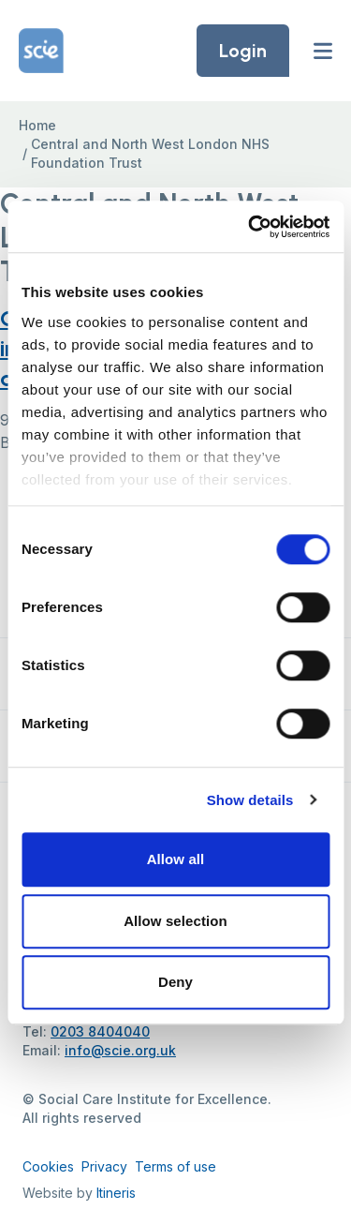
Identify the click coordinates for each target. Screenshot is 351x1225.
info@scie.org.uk (120, 1050)
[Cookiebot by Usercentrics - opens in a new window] (249, 227)
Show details (250, 800)
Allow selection (175, 921)
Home (37, 125)
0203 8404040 (100, 1031)
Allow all (176, 859)
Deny (175, 982)
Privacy (104, 1166)
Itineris (116, 1193)
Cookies (48, 1166)
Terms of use (175, 1166)
